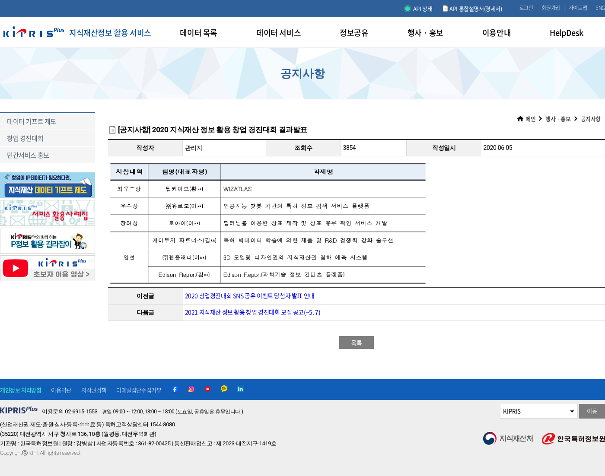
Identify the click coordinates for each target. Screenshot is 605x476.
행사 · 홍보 (557, 118)
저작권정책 (93, 390)
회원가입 (550, 8)
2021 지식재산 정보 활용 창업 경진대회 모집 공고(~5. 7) (253, 312)
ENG (600, 8)
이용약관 (61, 390)
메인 (530, 118)
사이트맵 (578, 8)
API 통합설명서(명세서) (475, 8)
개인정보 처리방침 (20, 390)
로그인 (526, 8)
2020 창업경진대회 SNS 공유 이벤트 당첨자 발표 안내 (250, 295)
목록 (356, 342)
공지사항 (591, 118)
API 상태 (423, 8)
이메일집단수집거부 (138, 390)
